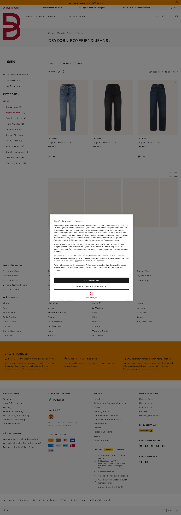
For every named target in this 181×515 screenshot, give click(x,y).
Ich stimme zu (91, 280)
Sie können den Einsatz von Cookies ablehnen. (85, 261)
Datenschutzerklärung (111, 267)
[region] (91, 257)
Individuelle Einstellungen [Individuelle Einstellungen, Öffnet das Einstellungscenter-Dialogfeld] (91, 287)
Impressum (58, 270)
